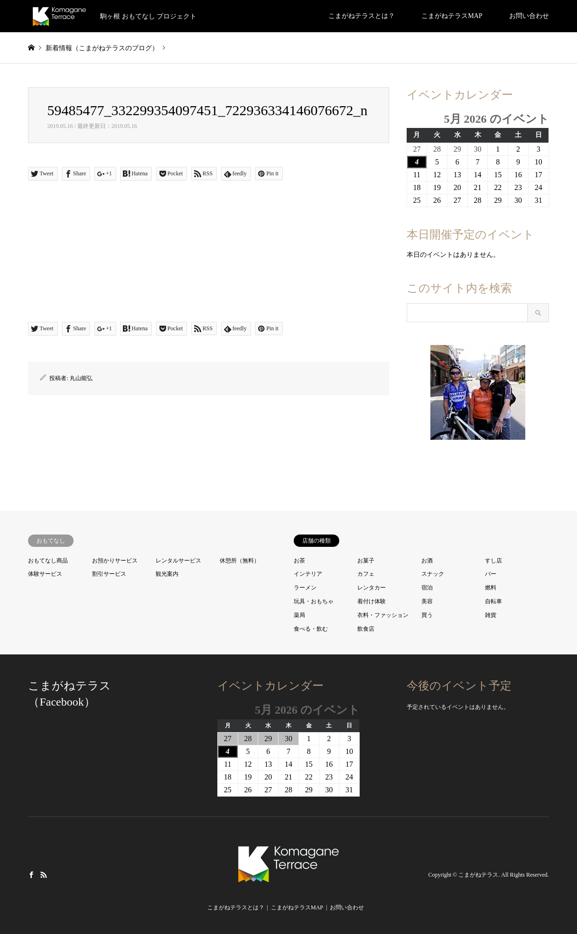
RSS (43, 874)
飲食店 (365, 629)
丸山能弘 (81, 378)
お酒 (427, 560)
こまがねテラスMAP (451, 15)
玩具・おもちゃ (314, 601)
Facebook (31, 874)
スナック (432, 574)
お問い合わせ (529, 15)
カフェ (365, 574)
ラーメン (305, 587)
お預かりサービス (115, 560)
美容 (427, 601)
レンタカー (371, 587)
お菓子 (365, 560)
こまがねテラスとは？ (361, 15)
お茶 (299, 560)
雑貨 (490, 615)
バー (490, 574)
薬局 (299, 615)
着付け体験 (371, 601)
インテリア (308, 574)
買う (427, 615)
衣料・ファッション (383, 615)
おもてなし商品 (48, 560)
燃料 (490, 587)
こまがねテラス (478, 875)
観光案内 (167, 574)
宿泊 (427, 587)
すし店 (493, 560)
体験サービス (45, 574)
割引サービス (109, 574)
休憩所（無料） (240, 560)
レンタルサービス (178, 560)
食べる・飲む (311, 629)
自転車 (493, 601)
